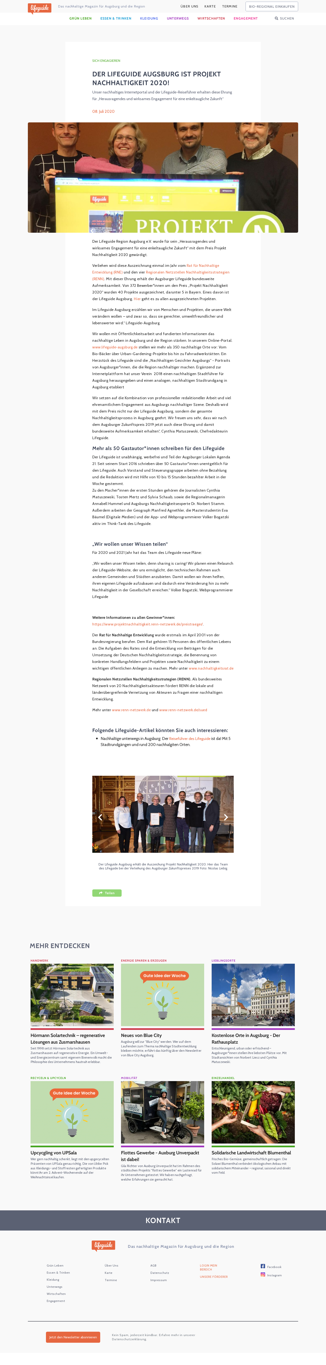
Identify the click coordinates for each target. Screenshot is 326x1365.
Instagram (274, 1287)
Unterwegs (178, 24)
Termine (230, 6)
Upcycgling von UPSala (55, 1165)
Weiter (226, 829)
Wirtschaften (211, 24)
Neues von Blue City (142, 1047)
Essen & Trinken (116, 24)
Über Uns (189, 6)
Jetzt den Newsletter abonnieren (73, 1349)
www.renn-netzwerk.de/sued (185, 722)
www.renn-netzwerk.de (132, 722)
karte (210, 6)
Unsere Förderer (214, 1288)
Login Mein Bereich (208, 1279)
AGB (154, 1277)
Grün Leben (80, 24)
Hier (138, 304)
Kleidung (149, 24)
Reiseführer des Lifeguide (191, 750)
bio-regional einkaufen (272, 7)
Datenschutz (160, 1285)
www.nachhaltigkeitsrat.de (115, 680)
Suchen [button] (287, 24)
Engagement (246, 24)
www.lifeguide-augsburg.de (116, 353)
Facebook (274, 1279)
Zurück (100, 829)
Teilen (110, 905)
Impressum (159, 1292)
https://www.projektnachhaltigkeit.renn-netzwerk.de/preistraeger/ (149, 630)
